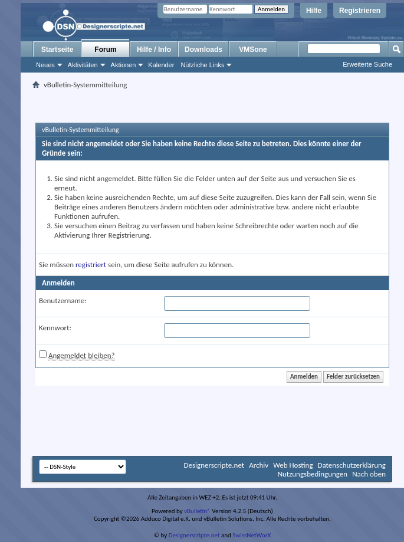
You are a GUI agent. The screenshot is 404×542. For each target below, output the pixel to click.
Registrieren (359, 10)
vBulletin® (197, 511)
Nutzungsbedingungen (313, 473)
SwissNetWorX (251, 535)
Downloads (203, 49)
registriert (90, 264)
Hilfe (313, 10)
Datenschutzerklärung (352, 465)
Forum (105, 49)
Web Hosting (293, 465)
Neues (45, 64)
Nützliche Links (202, 64)
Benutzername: (63, 300)
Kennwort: (55, 327)
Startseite (57, 49)
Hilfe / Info (154, 49)
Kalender (161, 64)
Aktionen (123, 64)
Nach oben (369, 473)
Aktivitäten (83, 64)
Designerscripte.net (213, 465)
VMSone (253, 49)
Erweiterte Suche (367, 64)
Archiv (258, 465)
